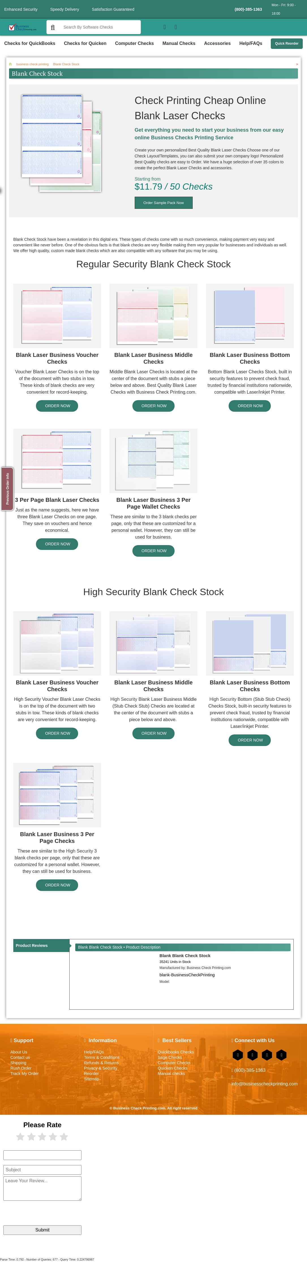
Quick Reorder (287, 43)
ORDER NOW (57, 406)
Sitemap (91, 1079)
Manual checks (171, 1073)
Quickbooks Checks (176, 1052)
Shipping (18, 1063)
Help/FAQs (250, 43)
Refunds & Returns (101, 1063)
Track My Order (24, 1073)
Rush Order (21, 1068)
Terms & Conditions (101, 1057)
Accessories (217, 43)
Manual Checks (178, 43)
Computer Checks (134, 43)
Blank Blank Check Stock (185, 955)
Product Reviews (32, 945)
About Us (18, 1052)
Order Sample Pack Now (163, 203)
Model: (165, 982)
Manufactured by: (195, 968)
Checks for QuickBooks (29, 43)
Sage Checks (170, 1057)
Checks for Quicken (85, 43)
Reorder (91, 1073)
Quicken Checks (172, 1068)
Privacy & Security (100, 1068)
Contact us (20, 1057)
